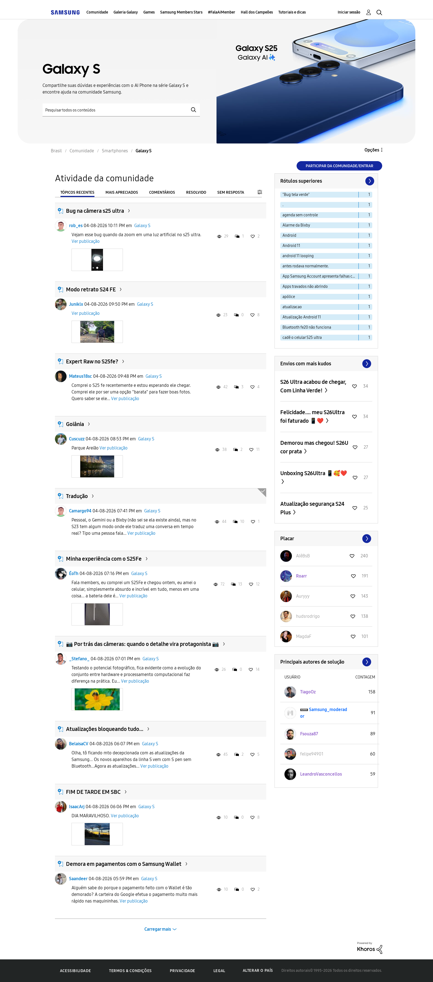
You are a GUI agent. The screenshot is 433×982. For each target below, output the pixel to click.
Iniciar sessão (349, 12)
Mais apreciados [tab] (121, 192)
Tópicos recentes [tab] (77, 192)
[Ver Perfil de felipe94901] (311, 754)
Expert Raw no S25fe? (92, 361)
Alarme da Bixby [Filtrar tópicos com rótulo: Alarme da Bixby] (296, 225)
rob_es (76, 225)
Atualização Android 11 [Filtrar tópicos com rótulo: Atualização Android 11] (301, 317)
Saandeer (78, 878)
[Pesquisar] (121, 109)
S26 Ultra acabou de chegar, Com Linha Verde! (313, 386)
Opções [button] (372, 150)
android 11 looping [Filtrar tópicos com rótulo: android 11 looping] (298, 256)
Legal (219, 970)
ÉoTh (73, 573)
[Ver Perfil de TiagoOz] (308, 691)
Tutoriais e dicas (292, 12)
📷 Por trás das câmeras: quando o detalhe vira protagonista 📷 (142, 644)
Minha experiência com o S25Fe (104, 558)
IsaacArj (77, 806)
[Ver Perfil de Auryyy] (303, 596)
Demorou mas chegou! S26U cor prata (314, 447)
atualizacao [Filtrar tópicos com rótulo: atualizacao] (292, 307)
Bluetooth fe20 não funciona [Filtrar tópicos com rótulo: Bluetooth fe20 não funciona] (306, 327)
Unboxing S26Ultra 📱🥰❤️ (313, 473)
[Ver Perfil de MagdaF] (303, 636)
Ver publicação (86, 241)
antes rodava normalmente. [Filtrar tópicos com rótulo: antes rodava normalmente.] (305, 266)
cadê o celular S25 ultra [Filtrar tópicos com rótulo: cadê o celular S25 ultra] (302, 337)
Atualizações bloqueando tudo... (104, 729)
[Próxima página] (369, 181)
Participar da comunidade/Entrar (339, 166)
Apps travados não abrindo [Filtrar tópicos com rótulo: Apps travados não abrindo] (305, 286)
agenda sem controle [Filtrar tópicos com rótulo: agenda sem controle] (300, 215)
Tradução (77, 496)
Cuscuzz (77, 438)
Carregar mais (157, 929)
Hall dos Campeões (257, 12)
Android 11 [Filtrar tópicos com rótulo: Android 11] (291, 245)
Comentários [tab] (162, 192)
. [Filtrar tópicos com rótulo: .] (282, 205)
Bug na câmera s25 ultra (95, 210)
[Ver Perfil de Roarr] (301, 576)
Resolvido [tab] (196, 192)
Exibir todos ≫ (326, 363)
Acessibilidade (75, 970)
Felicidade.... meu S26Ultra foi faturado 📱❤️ (312, 416)
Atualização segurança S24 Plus (312, 508)
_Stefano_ (79, 658)
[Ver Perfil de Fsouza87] (309, 733)
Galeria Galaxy (125, 12)
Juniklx (76, 304)
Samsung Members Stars (181, 12)
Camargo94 (80, 510)
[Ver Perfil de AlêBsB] (303, 555)
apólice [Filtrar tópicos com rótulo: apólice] (288, 296)
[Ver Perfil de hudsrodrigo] (308, 616)
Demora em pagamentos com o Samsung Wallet (123, 864)
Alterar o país (258, 970)
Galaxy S (142, 225)
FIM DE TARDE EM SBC (93, 792)
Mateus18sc (80, 376)
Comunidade (97, 12)
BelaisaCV (78, 743)
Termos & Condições (130, 970)
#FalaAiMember (221, 12)
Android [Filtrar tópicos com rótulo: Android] (289, 235)
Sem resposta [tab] (230, 192)
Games (149, 12)
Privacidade (182, 970)
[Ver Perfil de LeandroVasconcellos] (321, 774)
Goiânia (75, 424)
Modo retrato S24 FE (91, 289)
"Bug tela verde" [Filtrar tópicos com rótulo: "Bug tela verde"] (296, 194)
